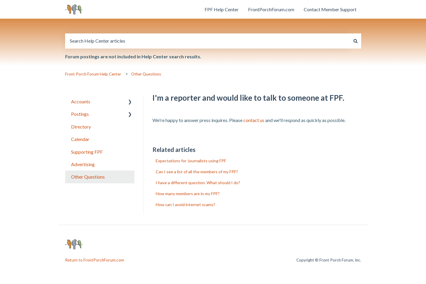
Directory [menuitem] (81, 126)
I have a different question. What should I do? (198, 182)
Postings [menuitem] (80, 114)
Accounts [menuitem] (80, 101)
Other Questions (146, 74)
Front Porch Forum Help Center (93, 74)
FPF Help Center (222, 9)
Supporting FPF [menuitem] (87, 152)
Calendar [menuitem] (80, 139)
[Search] (355, 40)
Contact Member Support (330, 9)
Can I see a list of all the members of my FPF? (197, 171)
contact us (253, 120)
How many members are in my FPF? (188, 193)
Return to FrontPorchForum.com (94, 260)
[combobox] (207, 40)
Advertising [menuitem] (83, 164)
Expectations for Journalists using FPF (191, 160)
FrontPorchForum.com (271, 9)
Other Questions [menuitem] (88, 176)
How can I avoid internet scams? (185, 204)
